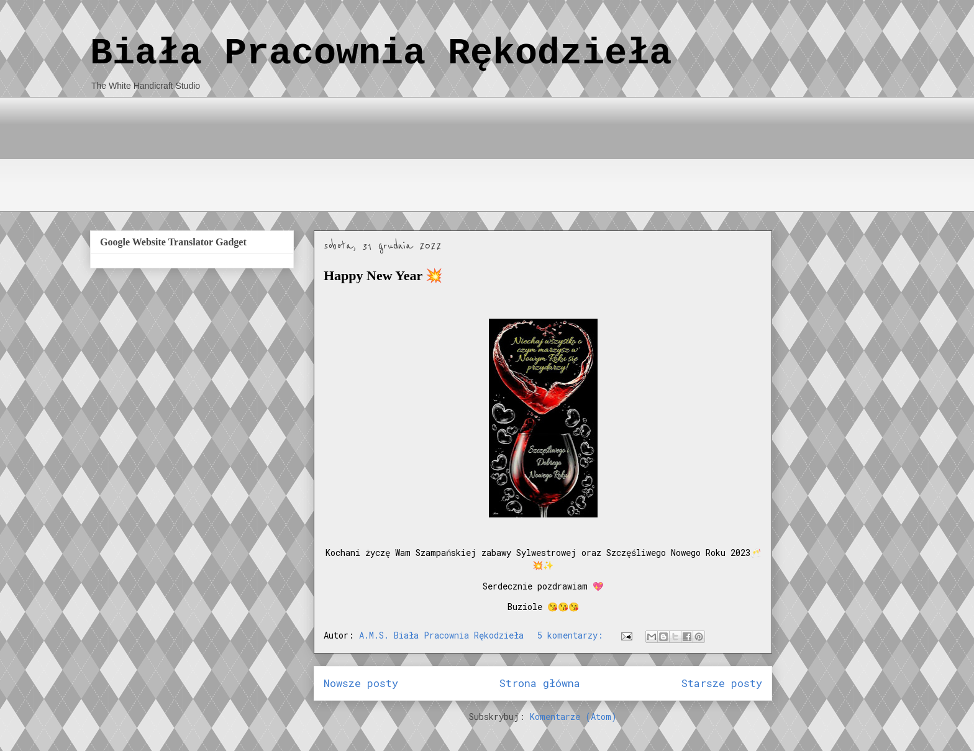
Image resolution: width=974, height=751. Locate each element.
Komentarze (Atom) (573, 716)
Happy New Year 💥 (383, 275)
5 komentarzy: (572, 635)
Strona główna (539, 683)
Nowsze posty (361, 683)
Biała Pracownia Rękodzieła (380, 53)
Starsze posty (721, 683)
